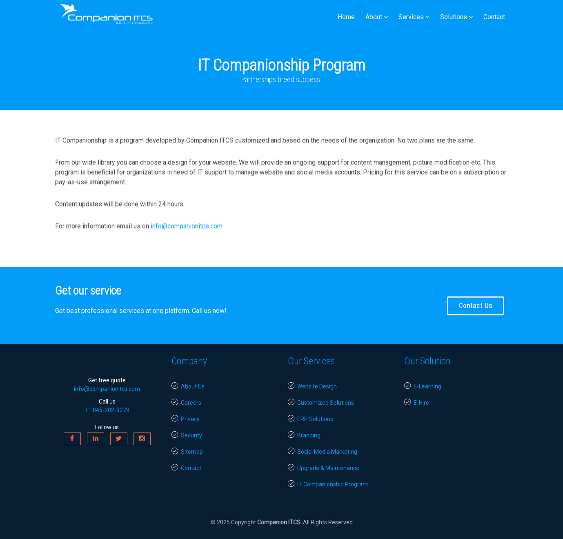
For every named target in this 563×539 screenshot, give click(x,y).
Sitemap (187, 451)
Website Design (312, 386)
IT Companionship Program (328, 484)
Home (346, 17)
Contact (494, 17)
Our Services (311, 361)
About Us (188, 386)
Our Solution (427, 361)
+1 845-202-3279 (107, 410)
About (373, 17)
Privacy (185, 419)
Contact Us (475, 307)
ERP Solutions (310, 419)
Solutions (453, 17)
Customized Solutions (321, 402)
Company (189, 361)
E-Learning (422, 386)
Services (411, 17)
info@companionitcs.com (187, 229)
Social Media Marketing (322, 451)
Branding (304, 435)
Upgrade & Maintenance (323, 468)
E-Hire (416, 402)
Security (186, 435)
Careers (186, 402)
